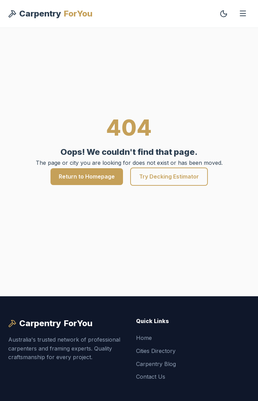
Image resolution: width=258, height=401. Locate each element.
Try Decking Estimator (169, 176)
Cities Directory (156, 350)
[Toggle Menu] (243, 14)
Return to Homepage (87, 176)
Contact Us (150, 376)
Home (144, 337)
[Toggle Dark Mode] (224, 14)
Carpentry (50, 13)
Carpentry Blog (156, 363)
